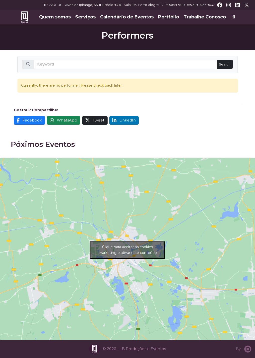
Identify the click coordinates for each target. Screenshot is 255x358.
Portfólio (168, 17)
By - (243, 349)
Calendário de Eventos (127, 17)
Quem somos (55, 17)
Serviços (85, 17)
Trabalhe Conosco (205, 17)
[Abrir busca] (233, 17)
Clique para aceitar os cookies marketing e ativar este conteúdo (127, 250)
